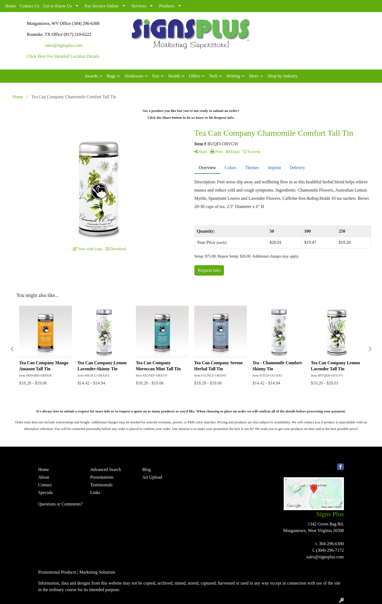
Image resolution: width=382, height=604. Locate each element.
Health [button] (174, 76)
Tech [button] (213, 76)
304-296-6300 (331, 543)
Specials (45, 492)
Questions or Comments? (60, 504)
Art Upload (152, 477)
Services (138, 6)
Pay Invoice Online (102, 6)
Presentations (102, 477)
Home (10, 6)
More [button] (254, 76)
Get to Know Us (57, 6)
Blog (146, 469)
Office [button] (194, 76)
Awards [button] (91, 76)
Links (95, 492)
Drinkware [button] (134, 76)
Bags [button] (111, 76)
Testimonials (101, 484)
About (43, 477)
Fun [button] (155, 76)
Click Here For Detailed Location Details (63, 56)
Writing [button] (233, 76)
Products (166, 6)
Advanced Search (105, 469)
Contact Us (29, 6)
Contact (45, 484)
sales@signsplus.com (63, 45)
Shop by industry (282, 76)
